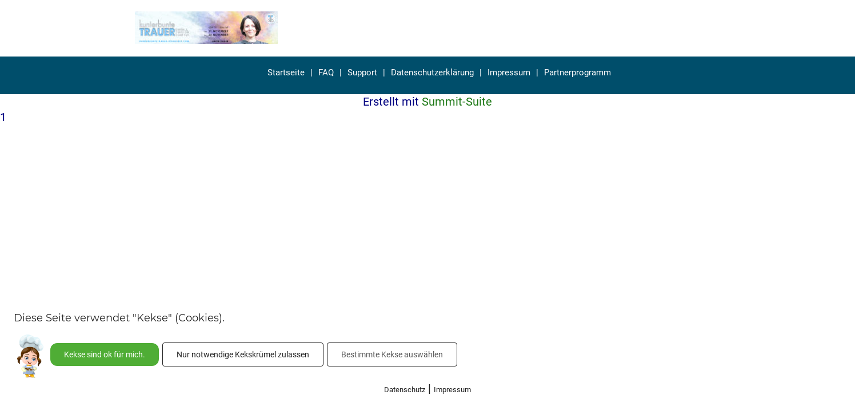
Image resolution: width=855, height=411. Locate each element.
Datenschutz (404, 389)
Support (362, 72)
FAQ (326, 72)
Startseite (286, 72)
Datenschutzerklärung (432, 72)
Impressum (509, 72)
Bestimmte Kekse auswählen (392, 354)
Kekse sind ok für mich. (104, 354)
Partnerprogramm (577, 72)
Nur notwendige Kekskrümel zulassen (243, 354)
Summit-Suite (457, 101)
